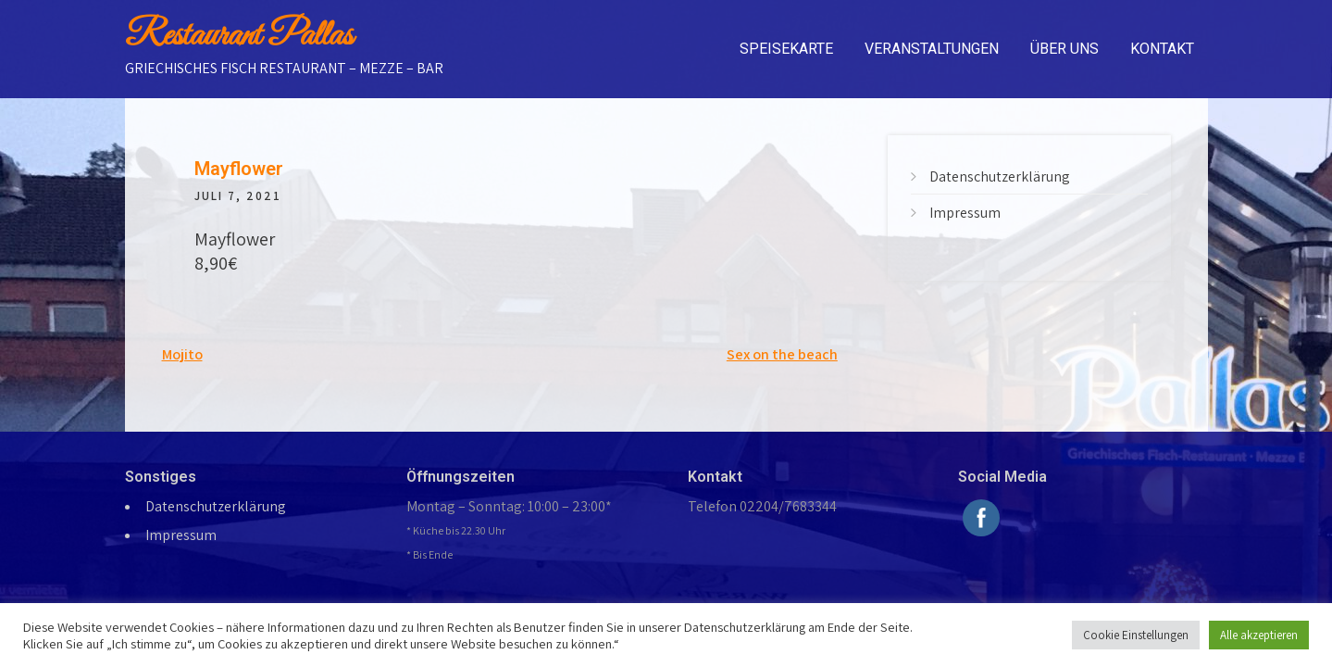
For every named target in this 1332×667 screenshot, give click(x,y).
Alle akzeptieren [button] (1259, 635)
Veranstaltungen (932, 48)
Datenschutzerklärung (999, 176)
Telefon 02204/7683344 (762, 506)
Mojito (182, 354)
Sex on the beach (782, 354)
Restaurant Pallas (239, 36)
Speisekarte (786, 48)
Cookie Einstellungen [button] (1136, 635)
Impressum (965, 212)
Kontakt (1162, 48)
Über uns (1064, 48)
